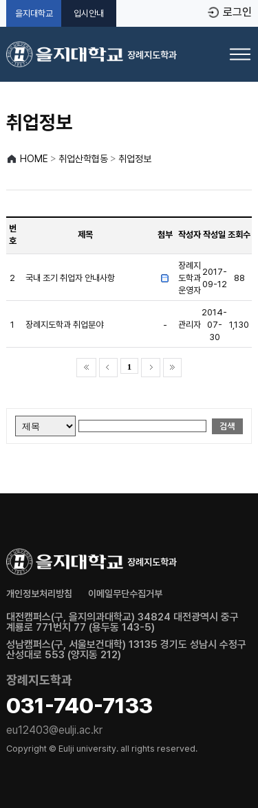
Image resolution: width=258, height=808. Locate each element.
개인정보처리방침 (39, 593)
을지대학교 (34, 13)
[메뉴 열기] (240, 54)
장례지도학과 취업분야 (64, 324)
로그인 (237, 12)
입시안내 (89, 13)
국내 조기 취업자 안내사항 (70, 278)
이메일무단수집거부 (125, 593)
